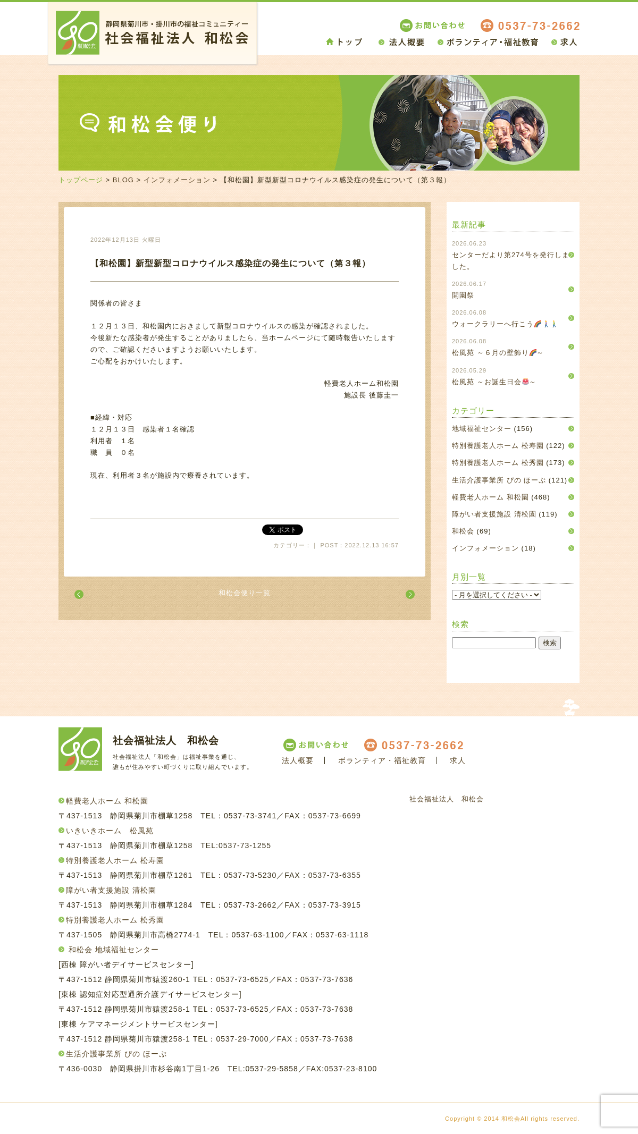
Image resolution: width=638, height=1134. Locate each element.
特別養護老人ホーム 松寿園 (498, 446)
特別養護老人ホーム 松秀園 (498, 463)
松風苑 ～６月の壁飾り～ (498, 353)
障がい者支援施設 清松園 (494, 514)
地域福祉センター (481, 429)
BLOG (123, 180)
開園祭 (463, 295)
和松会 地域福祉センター (114, 949)
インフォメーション (177, 180)
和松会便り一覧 (245, 593)
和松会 (463, 531)
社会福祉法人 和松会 (446, 799)
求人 (458, 760)
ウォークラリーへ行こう (504, 324)
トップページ (80, 180)
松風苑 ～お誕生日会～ (494, 382)
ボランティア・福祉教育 (382, 760)
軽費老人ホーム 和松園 (490, 497)
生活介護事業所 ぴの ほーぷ (499, 480)
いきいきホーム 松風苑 (110, 830)
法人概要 (298, 760)
